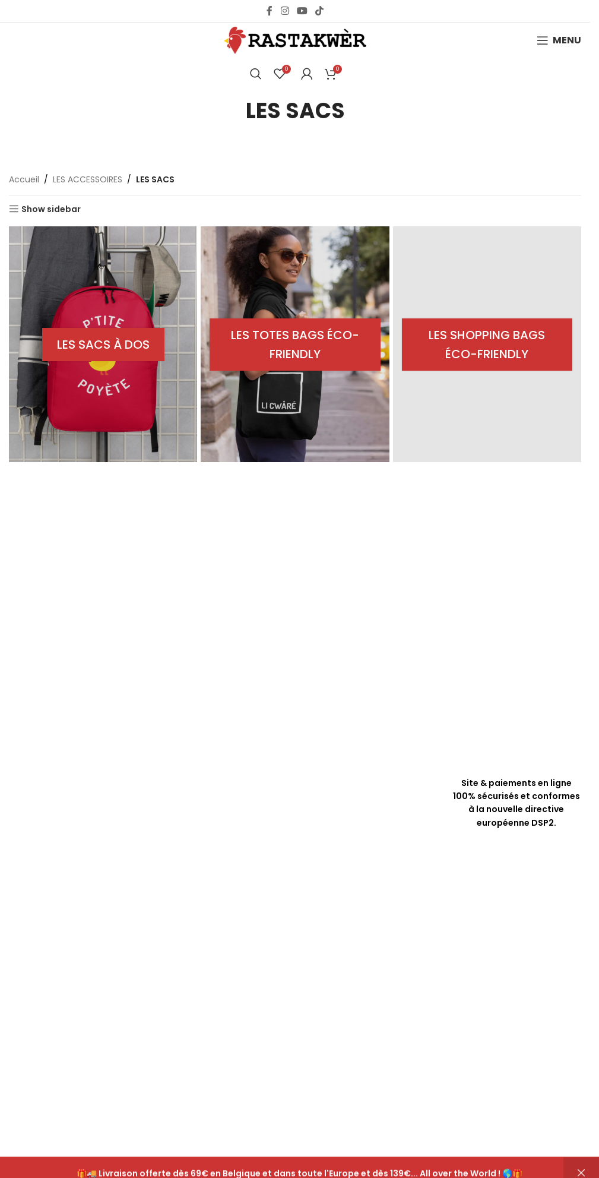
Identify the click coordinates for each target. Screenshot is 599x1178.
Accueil (24, 179)
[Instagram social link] (285, 11)
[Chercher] (256, 74)
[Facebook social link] (269, 11)
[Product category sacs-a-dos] (103, 344)
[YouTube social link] (302, 11)
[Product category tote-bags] (295, 344)
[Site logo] (295, 40)
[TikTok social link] (320, 11)
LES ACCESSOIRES (87, 179)
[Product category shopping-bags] (488, 344)
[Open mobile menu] (559, 40)
